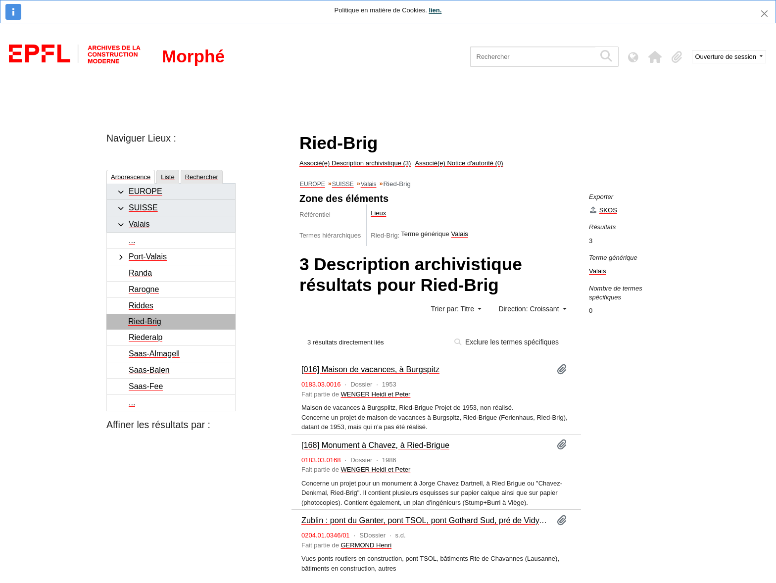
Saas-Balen (149, 370)
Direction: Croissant (529, 309)
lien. (435, 10)
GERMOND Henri (366, 545)
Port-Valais (148, 256)
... (132, 240)
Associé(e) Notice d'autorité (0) (459, 163)
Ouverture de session (726, 56)
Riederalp (145, 337)
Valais (139, 224)
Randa (140, 273)
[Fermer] (764, 13)
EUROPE (145, 191)
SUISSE (143, 207)
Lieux (378, 213)
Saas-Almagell (154, 353)
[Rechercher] (532, 57)
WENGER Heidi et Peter (376, 394)
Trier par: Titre (453, 309)
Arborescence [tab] (130, 177)
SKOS (603, 210)
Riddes (141, 305)
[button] (655, 57)
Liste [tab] (167, 177)
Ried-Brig (144, 321)
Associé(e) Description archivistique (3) (355, 163)
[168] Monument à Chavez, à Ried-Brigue (375, 444)
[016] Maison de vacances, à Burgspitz (370, 369)
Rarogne (144, 289)
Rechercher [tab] (201, 177)
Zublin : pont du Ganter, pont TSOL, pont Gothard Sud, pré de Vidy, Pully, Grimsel (425, 520)
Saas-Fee (146, 386)
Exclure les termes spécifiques (506, 342)
